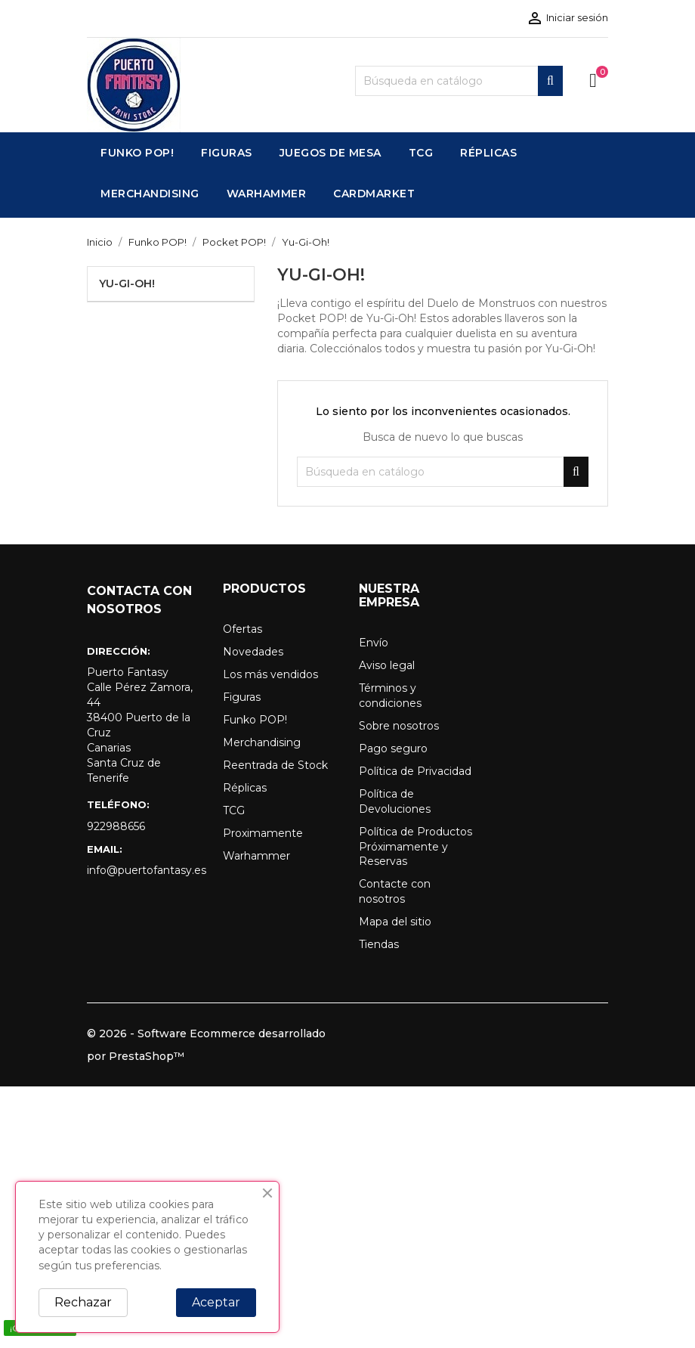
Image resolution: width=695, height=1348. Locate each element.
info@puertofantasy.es (143, 870)
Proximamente (263, 833)
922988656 (116, 826)
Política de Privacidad (415, 771)
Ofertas (242, 629)
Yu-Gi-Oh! (127, 283)
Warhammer (256, 856)
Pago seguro (393, 748)
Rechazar (83, 1302)
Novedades (253, 652)
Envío (373, 642)
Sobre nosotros (399, 726)
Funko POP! (255, 720)
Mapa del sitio (395, 921)
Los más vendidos (270, 674)
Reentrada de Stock (275, 765)
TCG (234, 810)
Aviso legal (387, 665)
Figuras (242, 697)
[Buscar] (459, 81)
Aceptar (216, 1302)
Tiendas (379, 944)
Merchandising (262, 742)
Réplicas (245, 788)
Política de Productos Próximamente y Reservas (415, 847)
